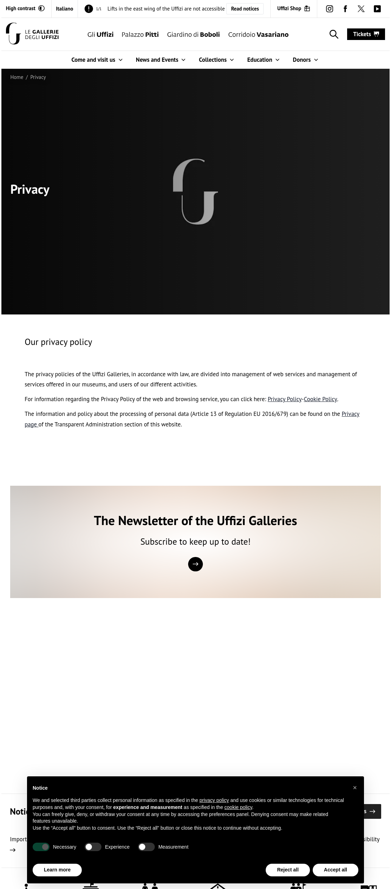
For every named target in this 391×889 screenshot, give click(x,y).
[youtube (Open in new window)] (377, 8)
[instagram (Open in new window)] (329, 8)
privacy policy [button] (214, 800)
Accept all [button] (335, 870)
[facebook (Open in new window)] (345, 8)
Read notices (245, 8)
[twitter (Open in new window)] (361, 8)
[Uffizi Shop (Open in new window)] (293, 8)
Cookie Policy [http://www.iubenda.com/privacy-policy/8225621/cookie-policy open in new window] (320, 399)
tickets (366, 34)
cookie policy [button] (238, 807)
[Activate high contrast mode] (25, 8)
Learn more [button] (57, 870)
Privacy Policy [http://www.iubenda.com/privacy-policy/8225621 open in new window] (285, 399)
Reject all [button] (287, 870)
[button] (354, 787)
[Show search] (332, 34)
